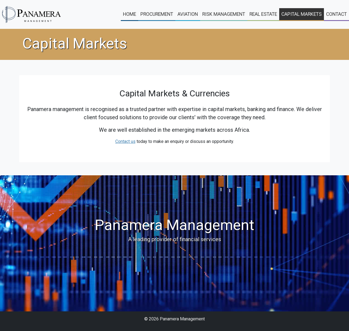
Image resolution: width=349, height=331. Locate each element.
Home (129, 14)
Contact (336, 14)
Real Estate (263, 14)
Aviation (187, 14)
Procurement (156, 14)
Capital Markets (301, 14)
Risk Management (223, 14)
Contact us (125, 141)
